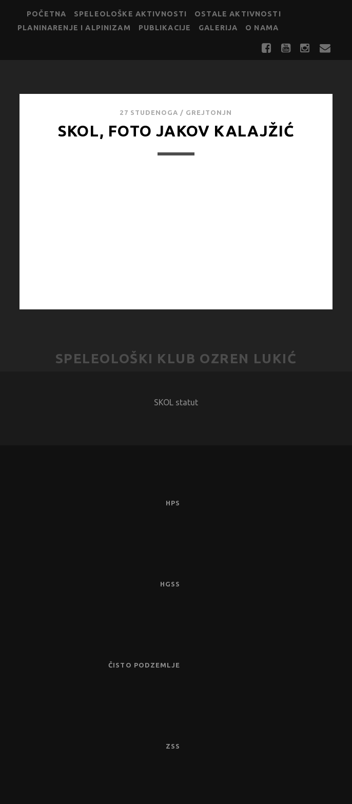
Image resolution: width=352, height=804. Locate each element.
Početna (46, 14)
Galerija (218, 28)
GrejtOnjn (209, 112)
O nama (262, 28)
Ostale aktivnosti (237, 14)
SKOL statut (176, 402)
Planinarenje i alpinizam (74, 28)
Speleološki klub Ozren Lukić (176, 358)
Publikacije (165, 28)
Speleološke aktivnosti (130, 14)
